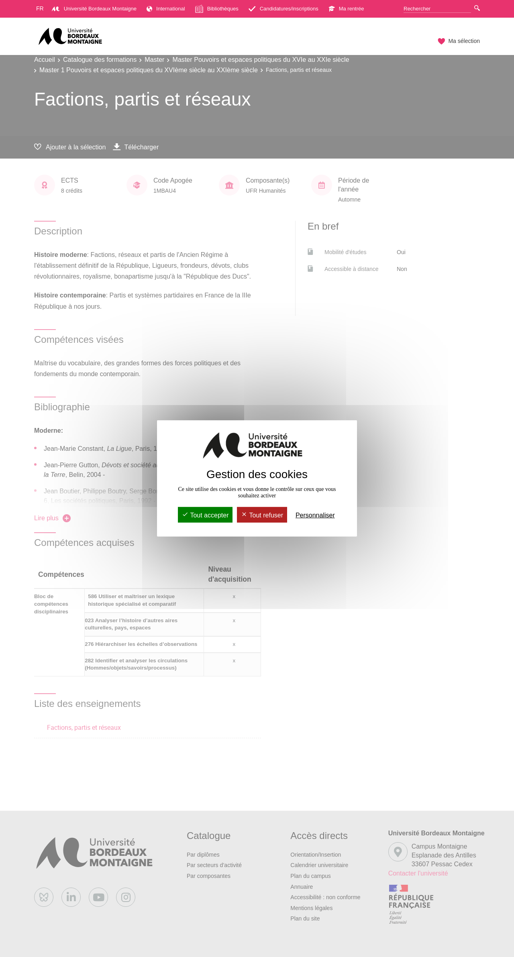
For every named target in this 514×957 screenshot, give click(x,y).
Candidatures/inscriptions (283, 9)
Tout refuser (262, 515)
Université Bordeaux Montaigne (94, 9)
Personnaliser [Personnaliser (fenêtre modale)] (315, 515)
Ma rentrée (346, 9)
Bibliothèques (217, 9)
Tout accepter (205, 515)
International (166, 9)
